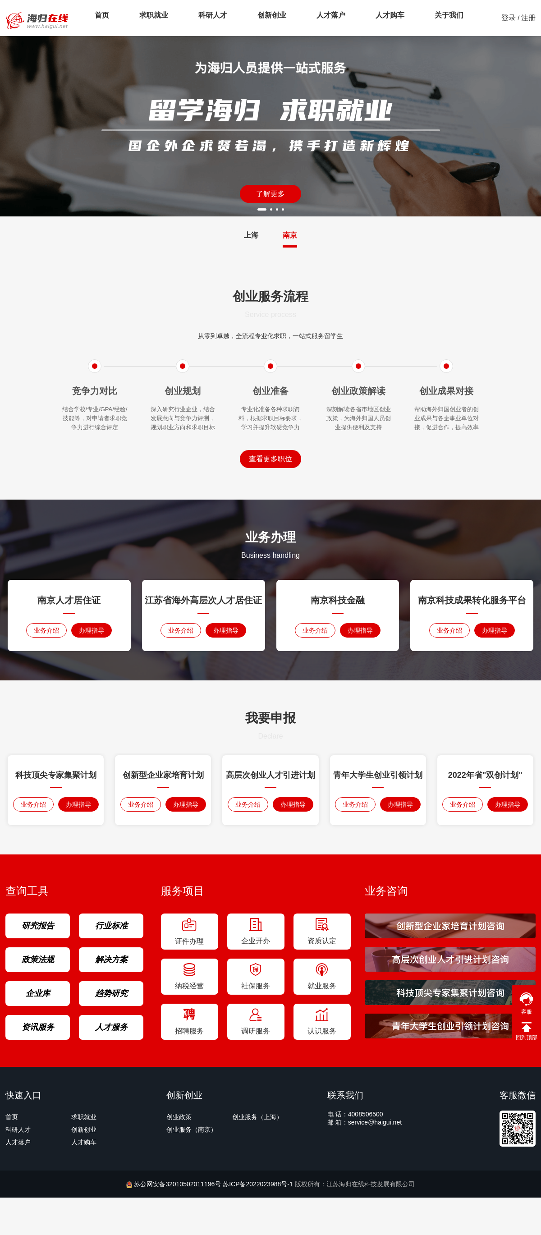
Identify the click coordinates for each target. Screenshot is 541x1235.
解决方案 (111, 959)
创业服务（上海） (257, 1116)
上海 (251, 235)
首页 (98, 18)
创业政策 (179, 1116)
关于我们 (399, 18)
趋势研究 (111, 993)
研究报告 (38, 925)
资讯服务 (38, 1027)
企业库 (38, 993)
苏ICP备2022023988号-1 (259, 1184)
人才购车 (348, 18)
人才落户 (296, 18)
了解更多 (270, 193)
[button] (261, 209)
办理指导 (91, 630)
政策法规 (38, 959)
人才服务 (111, 1027)
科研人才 (193, 18)
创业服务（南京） (191, 1129)
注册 (528, 18)
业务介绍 (46, 630)
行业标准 (111, 925)
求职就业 (142, 18)
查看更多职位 (270, 459)
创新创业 (245, 18)
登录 (508, 18)
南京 (290, 235)
